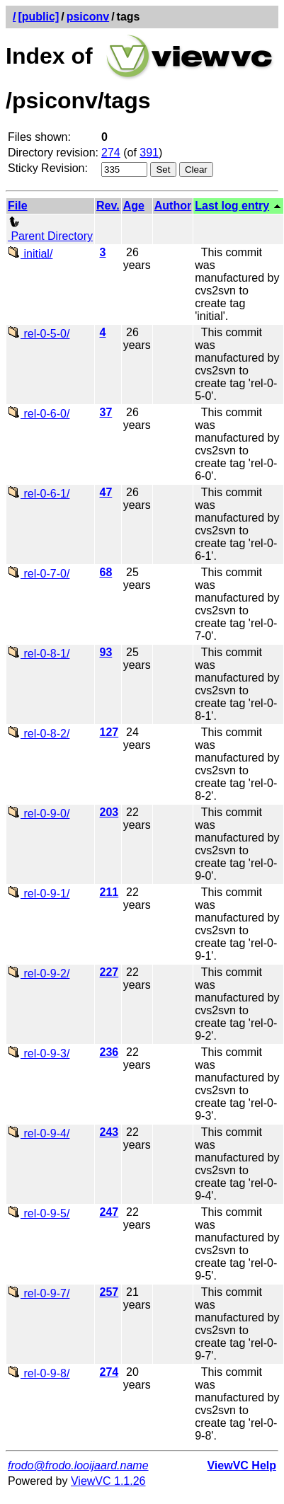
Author (172, 206)
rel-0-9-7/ (38, 1293)
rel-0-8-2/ (38, 734)
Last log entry (232, 206)
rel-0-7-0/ (38, 574)
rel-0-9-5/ (38, 1213)
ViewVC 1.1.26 (108, 1481)
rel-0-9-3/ (38, 1053)
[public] (38, 17)
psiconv (88, 17)
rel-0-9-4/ (38, 1133)
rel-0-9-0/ (38, 814)
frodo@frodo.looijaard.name (78, 1465)
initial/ (30, 254)
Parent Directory (50, 229)
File (18, 206)
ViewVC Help (241, 1465)
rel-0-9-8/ (38, 1373)
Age (133, 206)
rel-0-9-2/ (38, 974)
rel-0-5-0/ (38, 334)
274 (110, 153)
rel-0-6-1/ (38, 494)
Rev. (108, 206)
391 (149, 153)
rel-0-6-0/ (38, 414)
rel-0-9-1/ (38, 894)
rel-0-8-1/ (38, 654)
